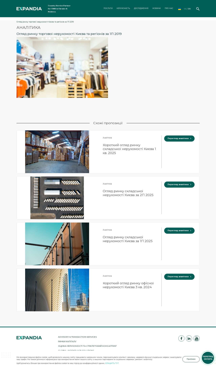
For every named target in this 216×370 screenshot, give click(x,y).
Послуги (108, 8)
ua (185, 9)
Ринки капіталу (67, 341)
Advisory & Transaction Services (77, 337)
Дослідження (141, 8)
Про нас (169, 8)
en (189, 9)
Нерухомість (123, 8)
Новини (156, 8)
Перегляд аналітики (179, 138)
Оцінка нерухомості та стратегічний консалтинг (87, 346)
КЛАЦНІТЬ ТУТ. (112, 363)
